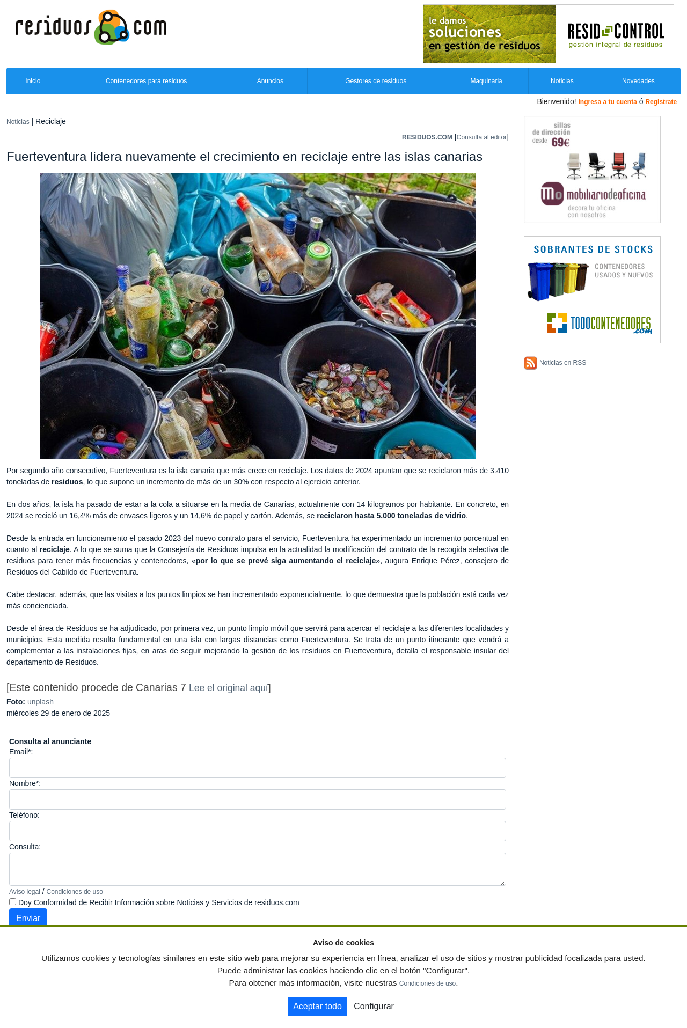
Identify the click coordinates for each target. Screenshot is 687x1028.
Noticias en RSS (562, 362)
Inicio (32, 81)
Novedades (638, 81)
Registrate (661, 102)
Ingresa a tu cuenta (607, 102)
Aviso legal (24, 891)
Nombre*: (25, 783)
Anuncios (270, 81)
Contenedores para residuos (146, 81)
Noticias (562, 81)
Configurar (374, 1006)
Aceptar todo (317, 1006)
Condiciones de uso (75, 891)
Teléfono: (24, 815)
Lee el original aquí (228, 687)
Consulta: (25, 846)
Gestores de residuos (375, 81)
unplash (40, 701)
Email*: (21, 751)
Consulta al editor (482, 137)
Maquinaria (486, 81)
